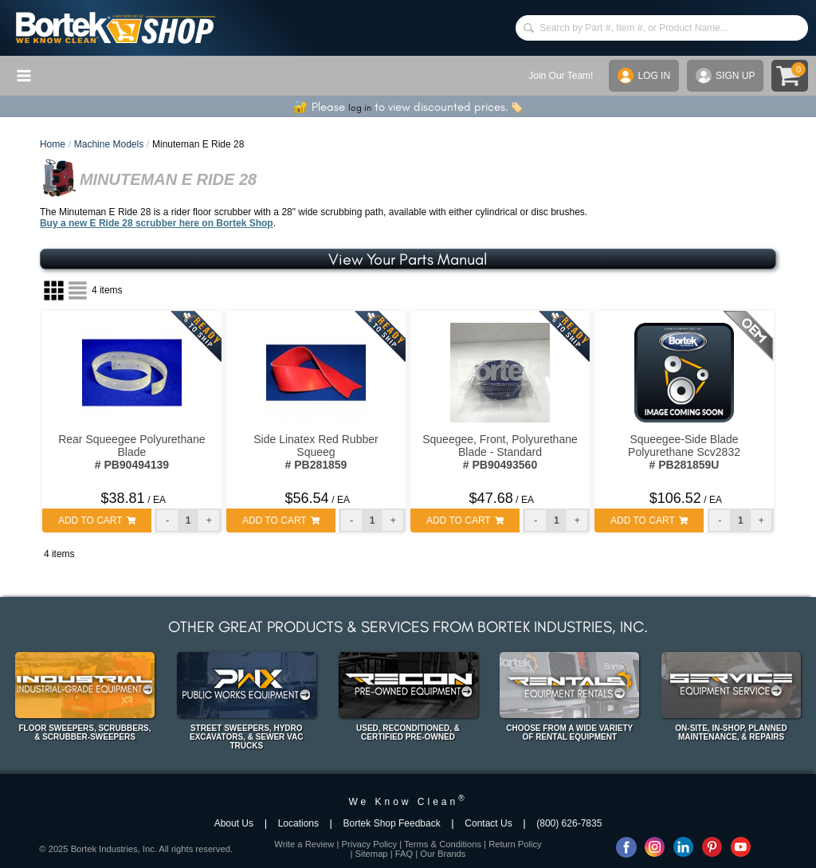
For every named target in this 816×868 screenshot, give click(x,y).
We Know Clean (407, 801)
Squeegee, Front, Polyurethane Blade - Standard (500, 452)
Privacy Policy (369, 844)
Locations (298, 823)
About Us (233, 823)
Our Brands (442, 853)
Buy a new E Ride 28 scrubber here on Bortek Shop (156, 223)
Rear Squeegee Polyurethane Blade (131, 452)
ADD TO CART (96, 520)
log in (359, 107)
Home (52, 144)
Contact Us (488, 823)
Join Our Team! (560, 75)
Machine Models (108, 144)
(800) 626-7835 (569, 823)
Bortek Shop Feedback (392, 823)
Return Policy (515, 844)
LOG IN (644, 76)
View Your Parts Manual (407, 259)
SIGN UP (725, 76)
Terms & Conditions (442, 844)
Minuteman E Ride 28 (198, 144)
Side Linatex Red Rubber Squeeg (315, 452)
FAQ (404, 853)
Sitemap (371, 853)
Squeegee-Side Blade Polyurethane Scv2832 (684, 452)
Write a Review (304, 844)
